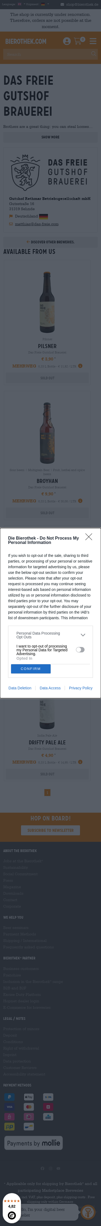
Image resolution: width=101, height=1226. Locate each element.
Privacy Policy (80, 688)
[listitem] (50, 635)
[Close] (90, 538)
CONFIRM (31, 669)
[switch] (80, 649)
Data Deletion (20, 688)
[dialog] (50, 613)
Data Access (50, 688)
